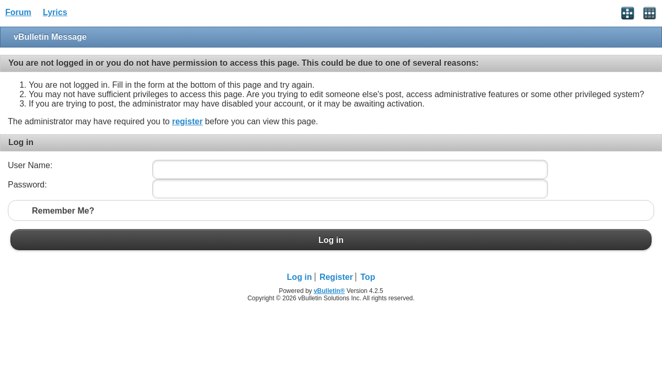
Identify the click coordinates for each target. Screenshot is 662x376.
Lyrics (55, 12)
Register (336, 277)
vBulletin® (329, 291)
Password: (27, 184)
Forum (18, 12)
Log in (331, 240)
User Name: (30, 165)
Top (367, 277)
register (187, 121)
